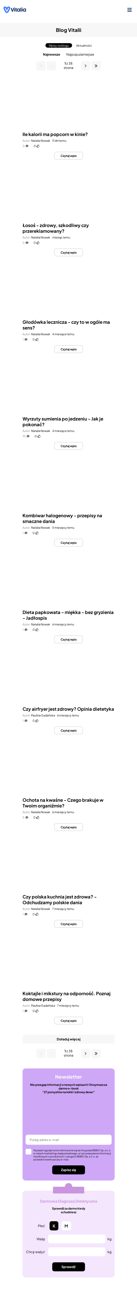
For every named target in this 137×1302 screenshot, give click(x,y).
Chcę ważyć (35, 1252)
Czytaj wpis (69, 155)
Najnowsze (51, 54)
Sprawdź (68, 1267)
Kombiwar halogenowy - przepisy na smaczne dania (62, 518)
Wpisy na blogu (59, 45)
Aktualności (84, 45)
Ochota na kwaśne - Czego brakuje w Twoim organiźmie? (63, 802)
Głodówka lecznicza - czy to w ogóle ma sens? (66, 325)
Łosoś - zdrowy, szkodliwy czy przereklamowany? (56, 228)
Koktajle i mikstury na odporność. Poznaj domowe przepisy (67, 996)
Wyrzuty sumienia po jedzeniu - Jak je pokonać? (63, 421)
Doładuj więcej (68, 1039)
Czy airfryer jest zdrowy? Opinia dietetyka (68, 709)
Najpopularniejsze (80, 54)
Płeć (41, 1226)
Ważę (41, 1239)
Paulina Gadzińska (43, 715)
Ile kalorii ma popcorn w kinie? (55, 134)
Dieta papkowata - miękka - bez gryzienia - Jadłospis (68, 615)
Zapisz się (68, 1170)
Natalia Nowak (40, 140)
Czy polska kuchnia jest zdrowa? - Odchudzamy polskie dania (60, 899)
